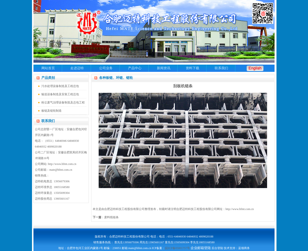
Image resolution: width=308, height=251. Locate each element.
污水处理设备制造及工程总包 (60, 86)
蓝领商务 (244, 248)
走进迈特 (77, 68)
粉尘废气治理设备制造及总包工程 (63, 102)
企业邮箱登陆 (201, 248)
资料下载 (192, 68)
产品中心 (134, 68)
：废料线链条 (106, 217)
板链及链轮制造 (51, 110)
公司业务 (106, 68)
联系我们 (221, 68)
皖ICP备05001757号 (177, 248)
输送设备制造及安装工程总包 (60, 94)
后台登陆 (217, 248)
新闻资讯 (163, 68)
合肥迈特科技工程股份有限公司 (196, 209)
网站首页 (48, 68)
